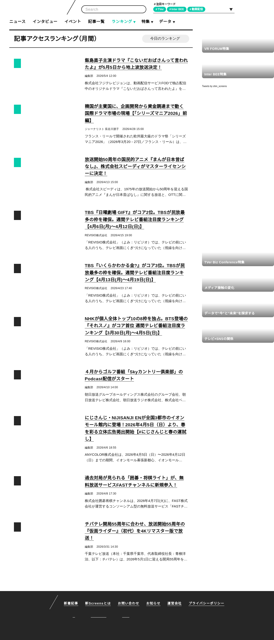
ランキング (121, 22)
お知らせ (154, 604)
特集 (145, 22)
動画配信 (199, 9)
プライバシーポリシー (207, 604)
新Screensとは (98, 604)
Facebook (258, 9)
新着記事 (71, 604)
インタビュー (45, 22)
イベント (73, 22)
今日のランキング (165, 38)
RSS (268, 9)
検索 (141, 9)
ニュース (17, 22)
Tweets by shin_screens (214, 86)
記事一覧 (96, 22)
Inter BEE (179, 9)
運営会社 (175, 604)
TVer (161, 9)
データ (165, 22)
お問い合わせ (129, 604)
